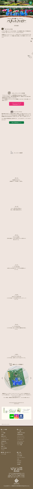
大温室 (2, 434)
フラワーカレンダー (20, 441)
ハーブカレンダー (20, 439)
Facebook (19, 462)
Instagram (19, 460)
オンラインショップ (20, 437)
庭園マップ (3, 446)
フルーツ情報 (19, 444)
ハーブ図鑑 (19, 431)
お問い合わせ (19, 454)
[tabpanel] (16, 378)
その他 (19, 452)
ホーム (2, 431)
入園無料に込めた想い (21, 432)
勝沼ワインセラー (4, 443)
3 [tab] (16, 391)
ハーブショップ (4, 437)
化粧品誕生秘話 (20, 434)
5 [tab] (19, 391)
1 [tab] (13, 391)
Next (30, 378)
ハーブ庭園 (4, 429)
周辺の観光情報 (20, 443)
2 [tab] (15, 391)
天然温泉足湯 (3, 441)
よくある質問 (19, 455)
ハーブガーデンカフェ (5, 439)
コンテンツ (20, 429)
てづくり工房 (3, 454)
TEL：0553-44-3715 (12, 474)
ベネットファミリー (20, 436)
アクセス (2, 449)
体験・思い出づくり (6, 452)
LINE (18, 459)
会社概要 (18, 464)
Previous (2, 378)
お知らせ (2, 444)
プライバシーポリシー (21, 457)
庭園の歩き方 (3, 436)
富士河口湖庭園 (4, 448)
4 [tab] (18, 391)
